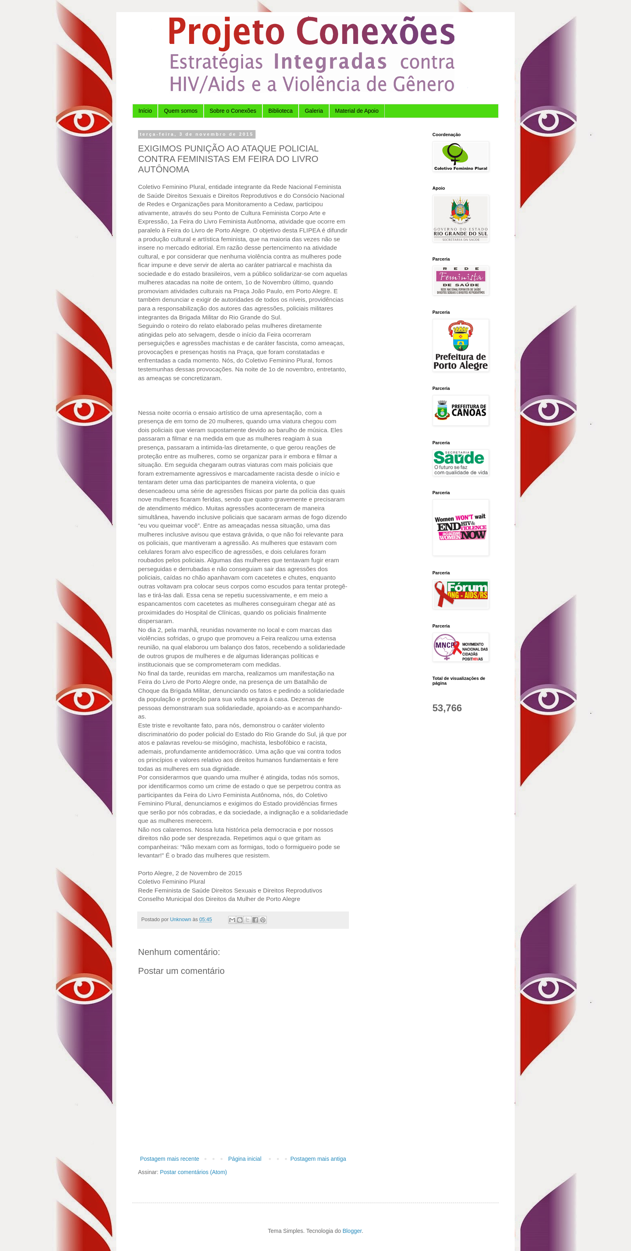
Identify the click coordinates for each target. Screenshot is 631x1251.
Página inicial (245, 1159)
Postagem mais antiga (318, 1159)
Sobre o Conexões (233, 111)
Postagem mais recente (169, 1159)
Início (145, 111)
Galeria (314, 111)
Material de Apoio (357, 111)
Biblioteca (280, 111)
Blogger (351, 1231)
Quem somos (180, 111)
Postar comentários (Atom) (193, 1172)
